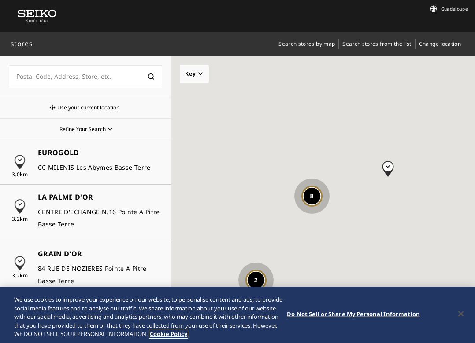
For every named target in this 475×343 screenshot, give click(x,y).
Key (194, 73)
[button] (388, 165)
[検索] (151, 77)
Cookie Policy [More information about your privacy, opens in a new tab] (168, 334)
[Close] (461, 314)
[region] (237, 315)
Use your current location (88, 107)
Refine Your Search (82, 129)
